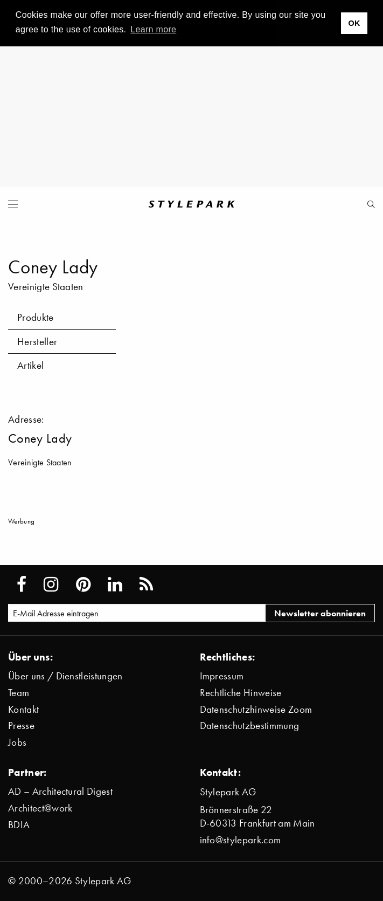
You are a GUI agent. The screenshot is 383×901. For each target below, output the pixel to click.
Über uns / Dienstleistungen (65, 676)
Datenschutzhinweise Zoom (256, 709)
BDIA (19, 825)
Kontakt (23, 709)
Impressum (222, 676)
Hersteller (37, 341)
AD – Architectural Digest (60, 791)
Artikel (30, 365)
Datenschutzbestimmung (250, 725)
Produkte (35, 317)
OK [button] (354, 23)
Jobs (17, 742)
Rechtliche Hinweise (241, 692)
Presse (21, 725)
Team (18, 692)
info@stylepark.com (240, 840)
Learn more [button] (153, 29)
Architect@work (40, 808)
